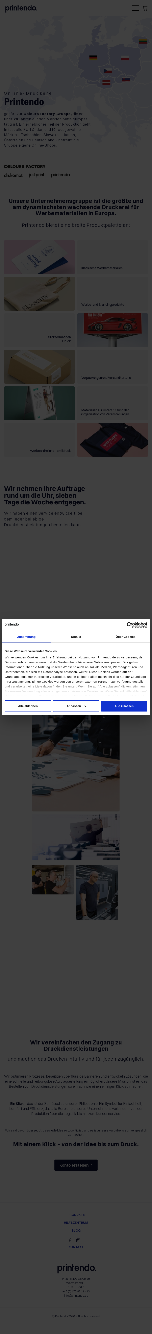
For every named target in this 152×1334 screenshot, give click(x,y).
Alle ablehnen (28, 706)
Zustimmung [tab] (26, 636)
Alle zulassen (124, 706)
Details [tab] (76, 636)
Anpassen (76, 706)
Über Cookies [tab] (125, 636)
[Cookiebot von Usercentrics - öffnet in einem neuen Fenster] (129, 625)
